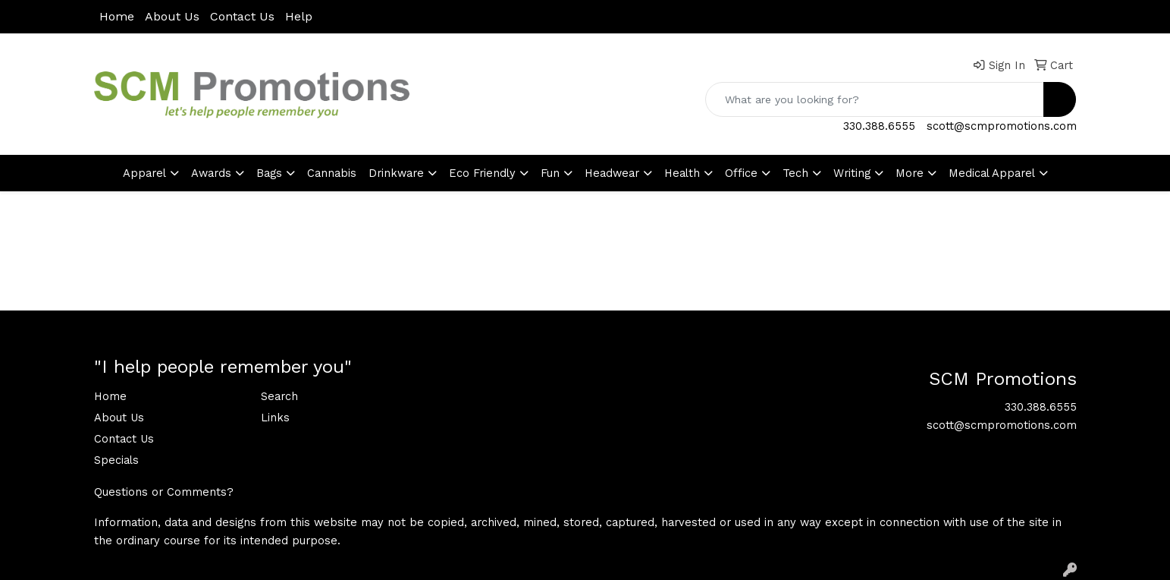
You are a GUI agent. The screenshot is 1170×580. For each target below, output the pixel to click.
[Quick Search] (874, 99)
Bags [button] (269, 173)
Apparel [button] (144, 173)
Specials (116, 460)
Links (275, 417)
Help (298, 16)
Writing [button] (851, 173)
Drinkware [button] (396, 173)
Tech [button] (795, 173)
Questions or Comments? (164, 492)
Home (116, 16)
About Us (172, 16)
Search (279, 396)
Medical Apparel (992, 173)
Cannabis (331, 173)
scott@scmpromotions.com (1002, 126)
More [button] (910, 173)
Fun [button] (550, 173)
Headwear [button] (612, 173)
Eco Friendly (482, 173)
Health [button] (682, 173)
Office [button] (741, 173)
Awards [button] (211, 173)
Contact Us (242, 16)
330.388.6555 (879, 126)
